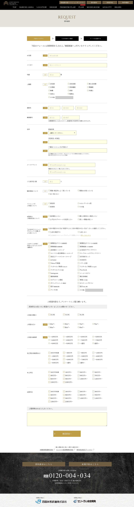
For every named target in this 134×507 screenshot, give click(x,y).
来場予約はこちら (90, 464)
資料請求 (94, 2)
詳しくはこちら (86, 235)
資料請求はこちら (43, 464)
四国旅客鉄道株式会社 (46, 450)
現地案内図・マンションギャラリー (72, 2)
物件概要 (125, 2)
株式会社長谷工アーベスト (84, 450)
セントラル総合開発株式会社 (64, 450)
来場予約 (110, 2)
